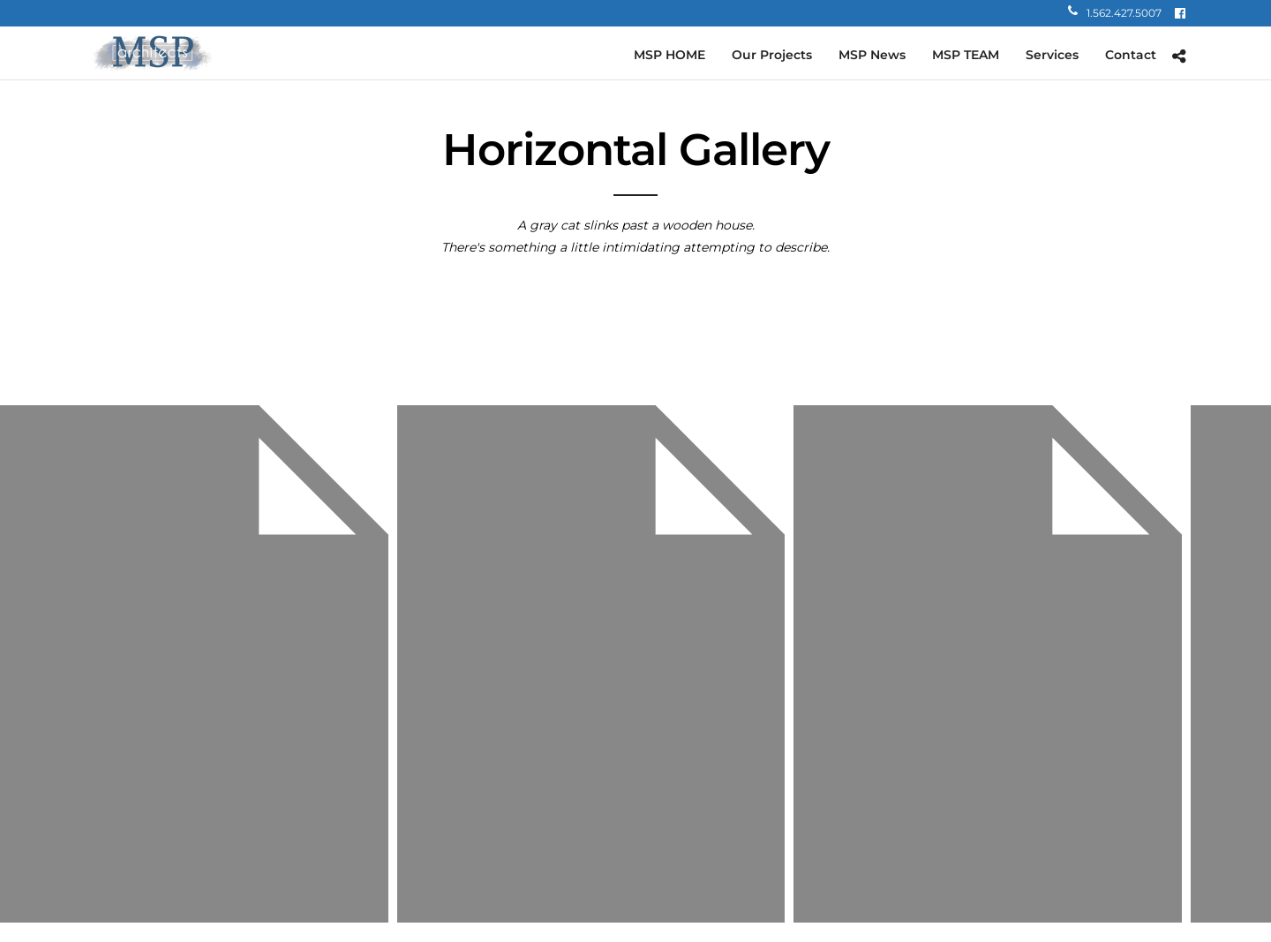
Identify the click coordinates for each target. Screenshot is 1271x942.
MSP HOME (669, 55)
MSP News (872, 55)
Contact (1130, 55)
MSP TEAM (965, 55)
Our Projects (772, 55)
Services (1052, 55)
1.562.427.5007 (1115, 12)
